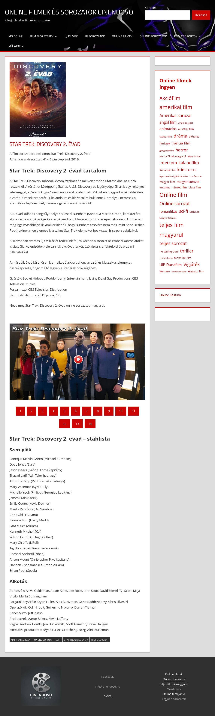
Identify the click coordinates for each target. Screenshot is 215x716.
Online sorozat (43, 639)
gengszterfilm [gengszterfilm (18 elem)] (166, 150)
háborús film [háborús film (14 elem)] (194, 156)
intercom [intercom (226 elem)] (168, 163)
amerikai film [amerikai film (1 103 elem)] (175, 107)
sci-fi (58, 639)
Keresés (150, 7)
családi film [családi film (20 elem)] (165, 136)
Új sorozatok (95, 36)
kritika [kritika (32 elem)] (192, 170)
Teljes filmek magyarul (173, 684)
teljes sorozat (100, 639)
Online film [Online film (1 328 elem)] (173, 194)
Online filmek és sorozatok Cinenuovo (69, 12)
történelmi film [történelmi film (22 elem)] (182, 257)
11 (133, 411)
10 (121, 411)
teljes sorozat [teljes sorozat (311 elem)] (173, 243)
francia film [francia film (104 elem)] (180, 143)
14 (90, 424)
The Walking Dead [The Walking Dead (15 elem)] (168, 251)
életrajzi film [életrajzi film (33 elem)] (196, 271)
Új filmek (71, 36)
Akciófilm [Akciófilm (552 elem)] (169, 98)
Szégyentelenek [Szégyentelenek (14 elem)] (167, 217)
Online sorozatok (153, 36)
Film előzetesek (41, 36)
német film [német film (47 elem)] (179, 187)
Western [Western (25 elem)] (164, 271)
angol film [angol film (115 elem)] (168, 122)
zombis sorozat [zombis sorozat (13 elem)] (179, 271)
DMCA (107, 696)
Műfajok (14, 46)
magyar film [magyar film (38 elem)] (167, 182)
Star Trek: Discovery (76, 639)
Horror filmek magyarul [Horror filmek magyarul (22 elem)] (172, 156)
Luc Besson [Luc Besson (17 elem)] (195, 176)
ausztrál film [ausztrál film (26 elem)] (186, 129)
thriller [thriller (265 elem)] (186, 251)
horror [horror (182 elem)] (182, 150)
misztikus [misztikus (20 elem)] (164, 187)
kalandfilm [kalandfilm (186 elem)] (189, 162)
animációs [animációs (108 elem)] (168, 128)
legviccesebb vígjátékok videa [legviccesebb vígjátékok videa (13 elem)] (173, 176)
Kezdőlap (15, 36)
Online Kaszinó (170, 295)
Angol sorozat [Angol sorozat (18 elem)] (185, 122)
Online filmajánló (174, 694)
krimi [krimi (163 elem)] (181, 169)
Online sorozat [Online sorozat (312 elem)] (174, 203)
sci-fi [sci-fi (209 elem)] (183, 211)
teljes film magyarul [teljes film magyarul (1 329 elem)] (171, 229)
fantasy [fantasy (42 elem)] (164, 143)
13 (77, 424)
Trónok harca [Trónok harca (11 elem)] (166, 258)
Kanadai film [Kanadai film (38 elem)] (167, 170)
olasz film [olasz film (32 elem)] (195, 187)
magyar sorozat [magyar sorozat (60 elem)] (188, 181)
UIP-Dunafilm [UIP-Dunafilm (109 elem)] (170, 264)
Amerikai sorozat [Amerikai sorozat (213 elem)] (175, 115)
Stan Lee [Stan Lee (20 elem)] (194, 211)
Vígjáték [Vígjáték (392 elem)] (191, 264)
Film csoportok (185, 36)
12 (64, 424)
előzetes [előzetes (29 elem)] (194, 136)
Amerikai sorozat (21, 639)
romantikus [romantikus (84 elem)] (168, 211)
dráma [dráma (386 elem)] (180, 136)
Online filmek (122, 36)
